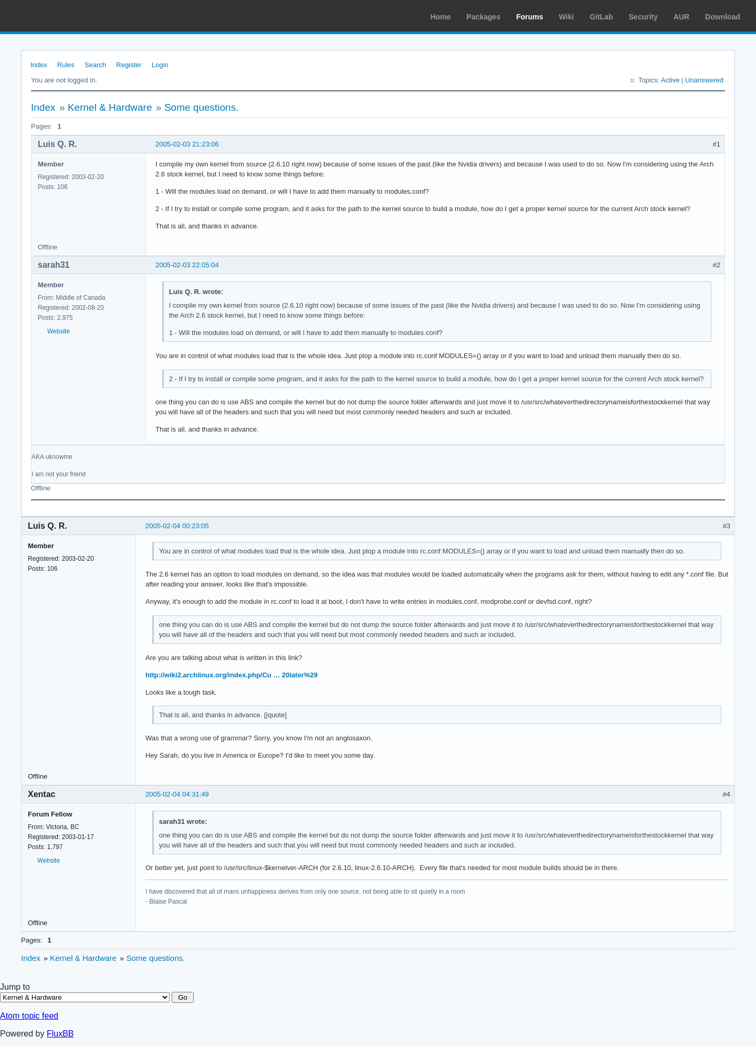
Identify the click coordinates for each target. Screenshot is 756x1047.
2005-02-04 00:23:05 (177, 526)
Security (643, 17)
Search (95, 65)
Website (58, 331)
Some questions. (201, 107)
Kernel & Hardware (110, 107)
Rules (66, 65)
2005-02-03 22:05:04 (187, 265)
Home (440, 17)
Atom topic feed (29, 1015)
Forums (529, 17)
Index (38, 65)
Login (160, 65)
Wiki (566, 17)
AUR (681, 17)
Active (670, 80)
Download (722, 17)
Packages (484, 17)
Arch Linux (58, 15)
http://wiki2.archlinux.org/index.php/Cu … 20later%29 (231, 675)
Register (128, 65)
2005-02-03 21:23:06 (187, 144)
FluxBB (60, 1033)
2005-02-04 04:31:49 (177, 794)
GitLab (601, 17)
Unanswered (704, 80)
